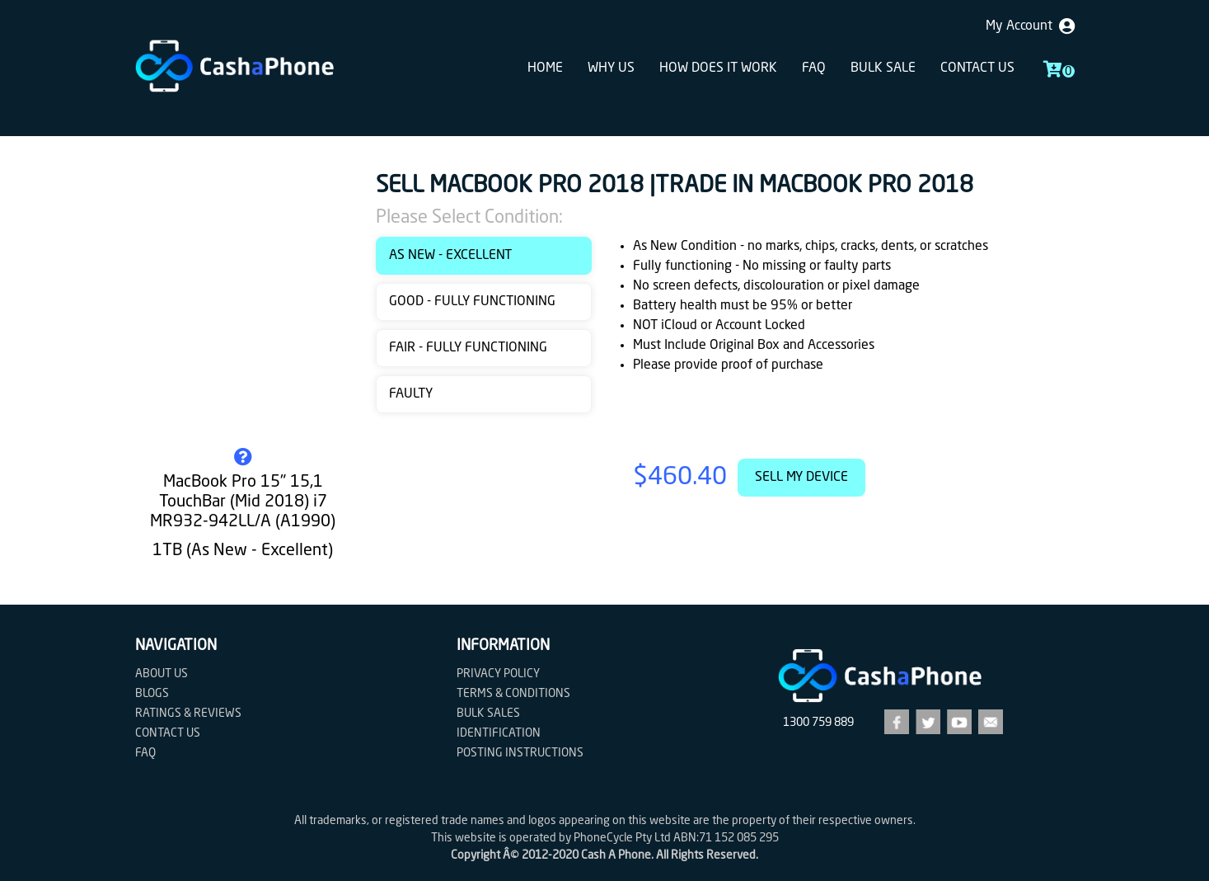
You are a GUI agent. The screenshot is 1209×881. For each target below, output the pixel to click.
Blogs (152, 694)
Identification (499, 733)
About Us (161, 674)
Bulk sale (883, 68)
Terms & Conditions (513, 694)
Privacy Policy (498, 674)
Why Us (611, 68)
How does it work (718, 68)
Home (545, 68)
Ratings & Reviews (188, 713)
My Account (1030, 26)
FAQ (814, 68)
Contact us (977, 68)
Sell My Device (801, 477)
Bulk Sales (488, 713)
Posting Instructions (520, 753)
